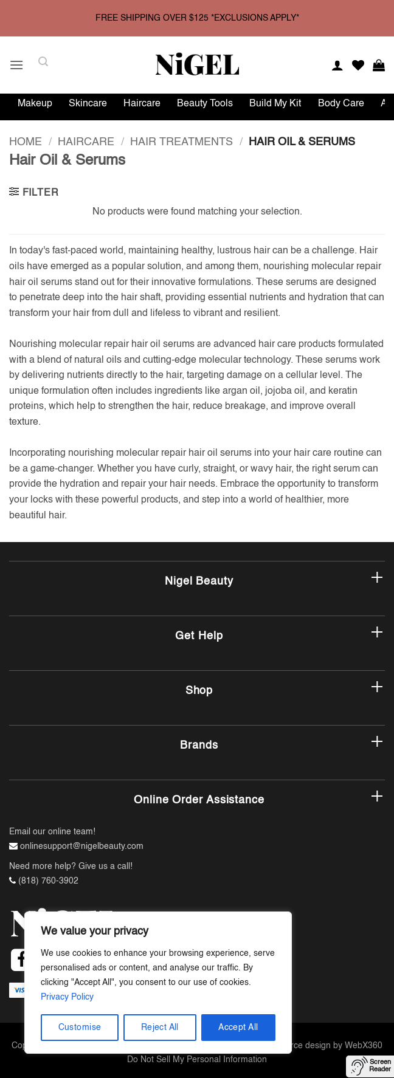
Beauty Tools (205, 104)
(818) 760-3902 (48, 881)
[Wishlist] (358, 65)
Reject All (160, 1027)
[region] (158, 982)
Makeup (35, 104)
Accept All (238, 1027)
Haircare (142, 104)
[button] (16, 65)
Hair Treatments (181, 142)
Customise (80, 1027)
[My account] (337, 65)
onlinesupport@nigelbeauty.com (81, 846)
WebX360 (363, 1046)
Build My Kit (275, 104)
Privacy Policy (67, 997)
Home (25, 142)
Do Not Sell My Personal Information (197, 1060)
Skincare (88, 104)
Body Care (341, 104)
